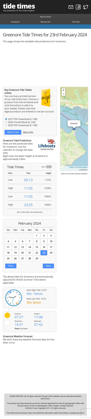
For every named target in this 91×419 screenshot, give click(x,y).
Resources (45, 21)
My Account (45, 16)
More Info (28, 132)
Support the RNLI (47, 147)
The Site (76, 21)
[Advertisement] (45, 64)
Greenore (74, 123)
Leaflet (71, 167)
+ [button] (63, 90)
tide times (19, 6)
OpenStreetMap (81, 167)
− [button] (63, 94)
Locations (15, 21)
